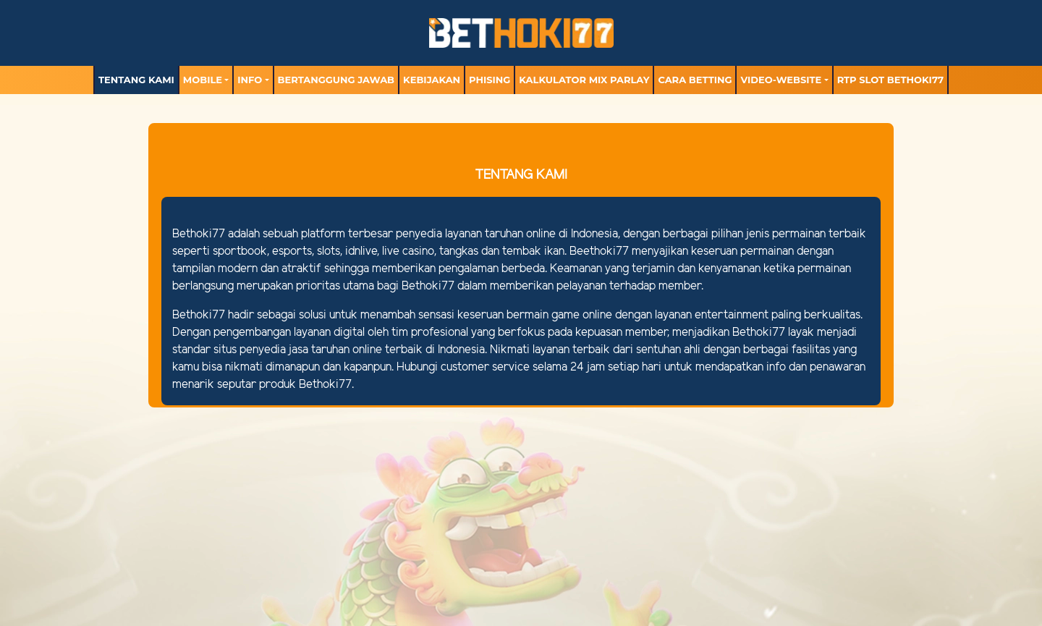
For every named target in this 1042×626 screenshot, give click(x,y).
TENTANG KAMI (136, 79)
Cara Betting (695, 79)
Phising (489, 79)
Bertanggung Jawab (336, 79)
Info (249, 79)
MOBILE (202, 79)
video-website (780, 79)
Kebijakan (431, 79)
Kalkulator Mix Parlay (584, 79)
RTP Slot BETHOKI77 (890, 79)
